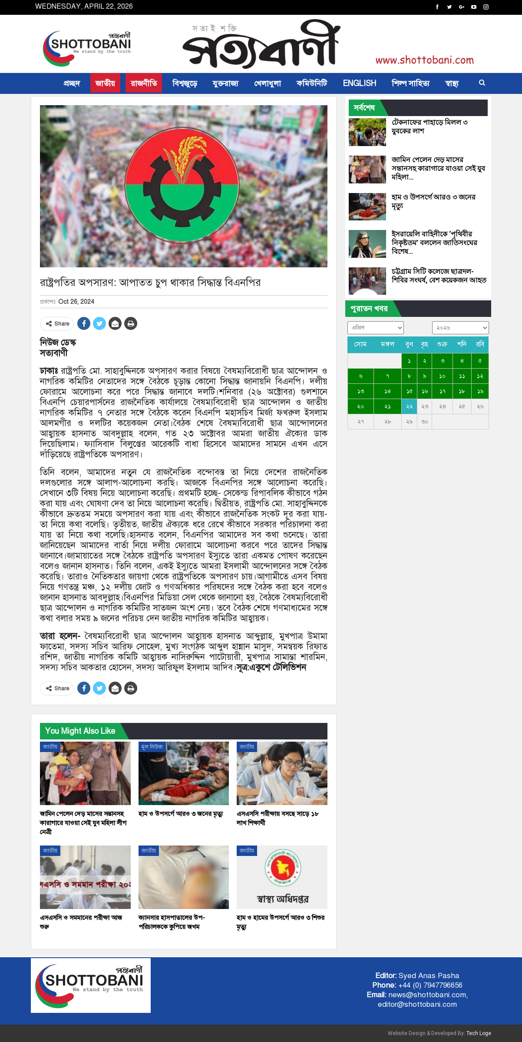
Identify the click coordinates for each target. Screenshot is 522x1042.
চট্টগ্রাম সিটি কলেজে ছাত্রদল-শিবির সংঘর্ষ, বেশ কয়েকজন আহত (439, 275)
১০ (442, 376)
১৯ (480, 391)
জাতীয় (105, 83)
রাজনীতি (144, 83)
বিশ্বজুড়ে (184, 83)
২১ (387, 406)
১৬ (425, 391)
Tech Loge (478, 1033)
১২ (480, 376)
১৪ (387, 391)
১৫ (409, 391)
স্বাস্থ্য (452, 83)
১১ (462, 376)
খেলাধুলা (267, 83)
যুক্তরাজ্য (225, 83)
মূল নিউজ (152, 747)
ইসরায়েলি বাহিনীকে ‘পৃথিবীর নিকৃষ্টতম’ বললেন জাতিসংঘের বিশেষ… (434, 243)
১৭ (442, 391)
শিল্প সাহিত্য (410, 83)
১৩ (360, 391)
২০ (360, 406)
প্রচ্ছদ (72, 83)
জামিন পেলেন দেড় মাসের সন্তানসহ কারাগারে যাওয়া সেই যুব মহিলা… (438, 168)
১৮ (462, 391)
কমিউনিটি (312, 83)
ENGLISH (359, 83)
